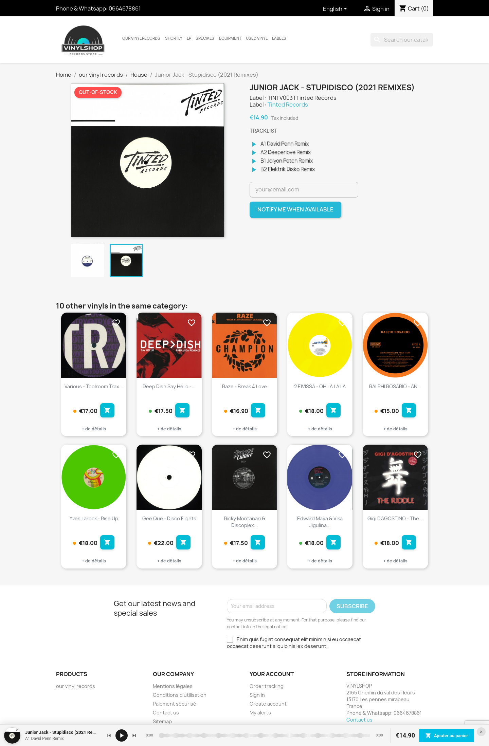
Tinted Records (288, 104)
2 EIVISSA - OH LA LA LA (320, 386)
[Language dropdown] (336, 9)
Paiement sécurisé (174, 704)
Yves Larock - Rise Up (94, 518)
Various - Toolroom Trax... (94, 386)
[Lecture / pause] (121, 735)
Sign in (257, 695)
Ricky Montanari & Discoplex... (244, 521)
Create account (268, 704)
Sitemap (162, 721)
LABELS (279, 38)
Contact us (166, 712)
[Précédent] (109, 735)
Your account (272, 674)
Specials (205, 38)
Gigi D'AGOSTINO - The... (395, 518)
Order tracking (267, 686)
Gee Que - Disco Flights (169, 518)
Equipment (230, 38)
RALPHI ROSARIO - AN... (395, 386)
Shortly (173, 38)
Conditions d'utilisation (179, 695)
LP (189, 38)
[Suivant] (134, 735)
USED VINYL (257, 38)
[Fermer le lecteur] (481, 731)
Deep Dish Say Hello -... (169, 386)
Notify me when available (295, 209)
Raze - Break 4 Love (244, 386)
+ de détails (94, 429)
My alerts (260, 712)
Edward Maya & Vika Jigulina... (320, 521)
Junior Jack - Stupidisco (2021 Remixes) (62, 732)
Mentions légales (173, 686)
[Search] (401, 39)
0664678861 (125, 8)
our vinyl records (141, 38)
